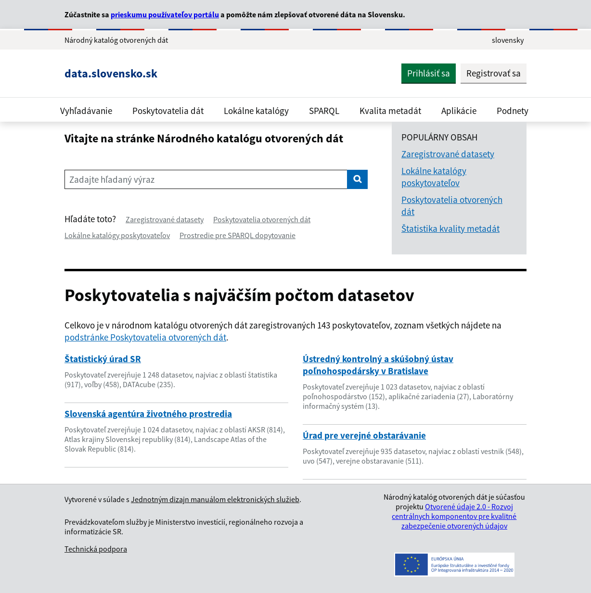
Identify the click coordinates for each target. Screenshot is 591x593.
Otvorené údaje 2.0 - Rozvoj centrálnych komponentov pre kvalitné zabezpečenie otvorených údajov (454, 516)
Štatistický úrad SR (102, 359)
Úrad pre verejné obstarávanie (364, 435)
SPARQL (324, 110)
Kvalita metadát (390, 110)
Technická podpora (95, 549)
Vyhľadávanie (86, 110)
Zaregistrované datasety (165, 219)
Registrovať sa (493, 73)
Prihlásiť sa (428, 73)
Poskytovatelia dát (168, 110)
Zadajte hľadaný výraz (111, 179)
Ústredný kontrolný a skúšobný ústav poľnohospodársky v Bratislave (378, 365)
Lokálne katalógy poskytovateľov (117, 235)
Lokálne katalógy (256, 110)
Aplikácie (458, 110)
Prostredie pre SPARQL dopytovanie (238, 235)
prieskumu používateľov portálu (165, 14)
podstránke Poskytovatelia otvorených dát (145, 337)
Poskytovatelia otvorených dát (261, 219)
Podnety (512, 110)
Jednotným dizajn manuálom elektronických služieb (215, 499)
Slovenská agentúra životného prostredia (148, 413)
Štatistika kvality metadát (450, 228)
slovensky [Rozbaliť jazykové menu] (508, 40)
